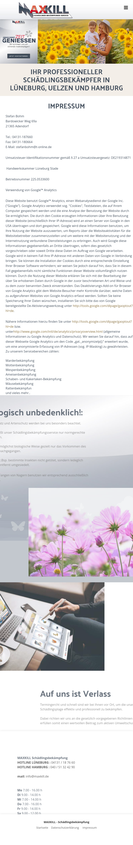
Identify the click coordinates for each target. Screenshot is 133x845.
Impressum (89, 827)
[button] (2, 38)
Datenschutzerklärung (65, 827)
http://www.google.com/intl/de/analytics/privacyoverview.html (84, 331)
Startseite (42, 827)
